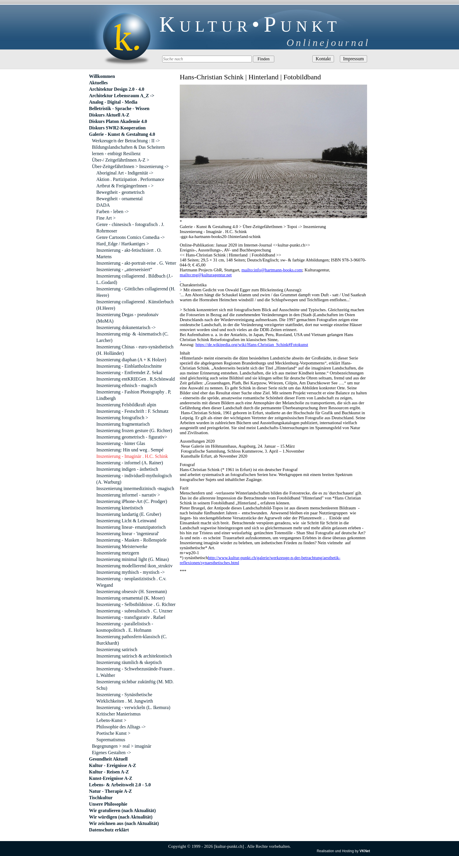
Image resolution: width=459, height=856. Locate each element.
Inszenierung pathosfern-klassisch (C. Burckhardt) (131, 640)
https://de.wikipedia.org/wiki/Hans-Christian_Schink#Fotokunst (252, 344)
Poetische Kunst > (113, 733)
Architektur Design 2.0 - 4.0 (116, 89)
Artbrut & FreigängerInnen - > (125, 185)
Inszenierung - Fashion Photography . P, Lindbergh (133, 395)
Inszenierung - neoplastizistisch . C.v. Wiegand (131, 582)
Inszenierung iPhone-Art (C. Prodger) (131, 501)
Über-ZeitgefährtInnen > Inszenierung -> (130, 166)
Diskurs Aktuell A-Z (109, 114)
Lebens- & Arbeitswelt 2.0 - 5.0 (120, 784)
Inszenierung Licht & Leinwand (126, 520)
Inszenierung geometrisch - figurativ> (131, 436)
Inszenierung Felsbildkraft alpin (126, 404)
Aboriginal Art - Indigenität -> (124, 172)
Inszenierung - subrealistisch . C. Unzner (134, 610)
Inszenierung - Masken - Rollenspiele (131, 539)
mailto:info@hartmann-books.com (272, 270)
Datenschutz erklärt (109, 829)
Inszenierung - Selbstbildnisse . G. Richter (136, 604)
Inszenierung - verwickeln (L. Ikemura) (133, 707)
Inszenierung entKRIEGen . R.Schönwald (135, 378)
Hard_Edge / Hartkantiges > (122, 243)
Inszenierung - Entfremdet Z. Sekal (129, 372)
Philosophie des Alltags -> (121, 726)
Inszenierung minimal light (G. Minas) (132, 559)
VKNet (364, 851)
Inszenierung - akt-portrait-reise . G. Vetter (136, 263)
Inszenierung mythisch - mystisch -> (130, 572)
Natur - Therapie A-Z (110, 791)
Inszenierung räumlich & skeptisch (129, 662)
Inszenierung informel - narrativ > (128, 494)
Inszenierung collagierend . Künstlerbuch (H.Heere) (135, 305)
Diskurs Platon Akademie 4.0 (118, 121)
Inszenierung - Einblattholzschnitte (129, 366)
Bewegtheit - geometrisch (120, 192)
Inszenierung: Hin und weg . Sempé (129, 449)
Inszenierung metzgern (117, 552)
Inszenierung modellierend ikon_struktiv (134, 565)
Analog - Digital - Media (113, 102)
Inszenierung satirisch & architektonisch (134, 655)
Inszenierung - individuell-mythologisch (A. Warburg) (134, 479)
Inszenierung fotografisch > (122, 417)
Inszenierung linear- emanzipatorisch (131, 527)
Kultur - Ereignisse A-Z (112, 765)
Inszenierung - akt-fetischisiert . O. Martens (129, 253)
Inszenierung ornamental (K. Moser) (130, 597)
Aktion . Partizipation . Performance (130, 179)
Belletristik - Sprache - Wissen (119, 108)
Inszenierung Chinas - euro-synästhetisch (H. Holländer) (134, 350)
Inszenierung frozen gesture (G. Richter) (134, 430)
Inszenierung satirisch (116, 649)
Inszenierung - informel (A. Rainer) (129, 462)
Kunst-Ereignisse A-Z (110, 778)
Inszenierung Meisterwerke (122, 546)
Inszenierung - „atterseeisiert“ (124, 269)
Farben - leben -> (112, 211)
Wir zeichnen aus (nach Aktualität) (124, 823)
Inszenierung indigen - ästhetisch (127, 469)
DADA (103, 205)
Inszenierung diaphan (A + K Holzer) (131, 359)
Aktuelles (98, 82)
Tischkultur (101, 797)
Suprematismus (110, 739)
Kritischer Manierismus (118, 713)
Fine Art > (106, 217)
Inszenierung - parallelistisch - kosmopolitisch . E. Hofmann (124, 627)
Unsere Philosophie (108, 804)
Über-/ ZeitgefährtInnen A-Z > (120, 159)
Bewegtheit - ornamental (119, 198)
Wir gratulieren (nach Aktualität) (122, 810)
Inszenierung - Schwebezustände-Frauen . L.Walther (135, 672)
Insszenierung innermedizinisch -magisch (135, 488)
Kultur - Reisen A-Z (109, 771)
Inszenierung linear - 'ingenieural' (127, 533)
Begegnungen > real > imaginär (121, 746)
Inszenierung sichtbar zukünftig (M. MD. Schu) (135, 685)
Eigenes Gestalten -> (111, 752)
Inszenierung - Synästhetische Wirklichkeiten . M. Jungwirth (124, 697)
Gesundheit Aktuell (108, 758)
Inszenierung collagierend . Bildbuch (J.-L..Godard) (134, 279)
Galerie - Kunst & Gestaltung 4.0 (122, 134)
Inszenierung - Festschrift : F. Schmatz (132, 411)
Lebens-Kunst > (111, 720)
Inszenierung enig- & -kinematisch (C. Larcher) (132, 337)
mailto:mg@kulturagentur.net (206, 275)
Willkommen (102, 76)
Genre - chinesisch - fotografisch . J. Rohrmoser (130, 227)
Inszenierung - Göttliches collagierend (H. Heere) (135, 292)
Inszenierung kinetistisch (119, 507)
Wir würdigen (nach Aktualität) (121, 816)
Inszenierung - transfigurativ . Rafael (130, 617)
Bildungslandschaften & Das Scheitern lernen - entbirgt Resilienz (128, 150)
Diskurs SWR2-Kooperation (117, 127)
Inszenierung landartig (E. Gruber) (128, 514)
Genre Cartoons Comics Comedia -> (130, 237)
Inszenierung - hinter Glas (120, 443)
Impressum (353, 58)
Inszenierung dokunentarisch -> (126, 327)
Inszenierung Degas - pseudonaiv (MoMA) (127, 317)
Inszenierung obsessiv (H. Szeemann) (131, 591)
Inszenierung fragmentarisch (123, 424)
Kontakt (323, 58)
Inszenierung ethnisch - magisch (126, 385)
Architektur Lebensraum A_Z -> (121, 95)
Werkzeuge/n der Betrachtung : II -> (126, 140)
